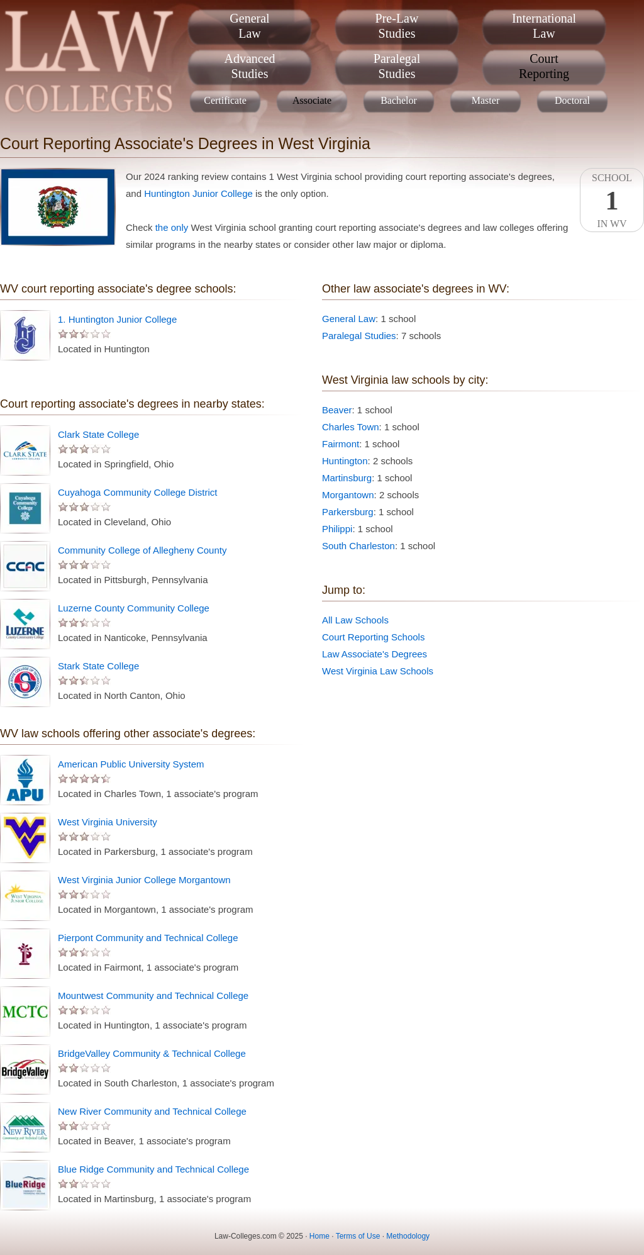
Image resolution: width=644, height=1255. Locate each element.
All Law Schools (355, 620)
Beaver (337, 409)
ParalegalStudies (397, 66)
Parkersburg (348, 511)
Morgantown (348, 494)
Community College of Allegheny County (142, 550)
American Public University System (131, 764)
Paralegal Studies (359, 335)
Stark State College (98, 666)
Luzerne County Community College (133, 608)
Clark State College (98, 434)
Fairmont (340, 443)
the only (172, 227)
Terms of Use (358, 1236)
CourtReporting (544, 66)
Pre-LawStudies (397, 25)
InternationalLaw (544, 25)
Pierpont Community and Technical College (148, 937)
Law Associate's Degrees (374, 654)
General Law (348, 318)
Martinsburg (347, 477)
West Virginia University (107, 822)
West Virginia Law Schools (377, 671)
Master (485, 100)
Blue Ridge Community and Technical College (153, 1169)
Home (319, 1236)
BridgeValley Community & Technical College (152, 1053)
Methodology (408, 1236)
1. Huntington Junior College (117, 319)
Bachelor (398, 100)
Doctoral (572, 100)
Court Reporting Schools (373, 637)
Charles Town (350, 426)
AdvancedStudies (249, 66)
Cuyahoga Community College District (137, 492)
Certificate (225, 100)
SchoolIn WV (611, 200)
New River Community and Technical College (152, 1111)
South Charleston (358, 545)
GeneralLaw (249, 25)
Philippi (337, 528)
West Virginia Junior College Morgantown (144, 879)
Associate (311, 100)
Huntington (345, 460)
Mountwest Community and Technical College (153, 995)
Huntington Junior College (198, 193)
